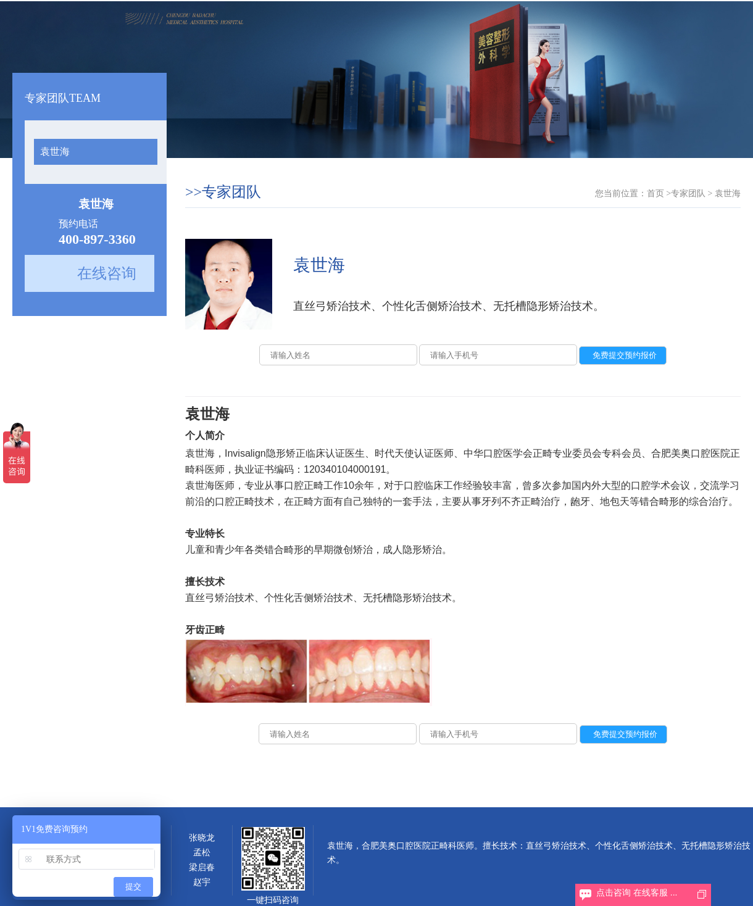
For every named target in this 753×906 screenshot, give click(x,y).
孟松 (201, 852)
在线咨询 (106, 273)
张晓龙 (202, 837)
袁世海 (55, 151)
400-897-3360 (97, 239)
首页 (655, 193)
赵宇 (201, 882)
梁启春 (202, 867)
